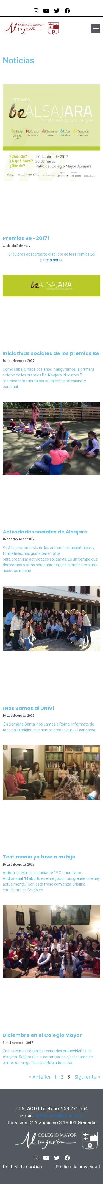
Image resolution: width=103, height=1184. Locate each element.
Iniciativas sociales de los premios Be (51, 353)
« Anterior (40, 1077)
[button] (95, 28)
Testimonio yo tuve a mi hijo (39, 856)
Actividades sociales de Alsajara (45, 531)
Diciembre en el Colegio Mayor (42, 1035)
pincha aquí (50, 260)
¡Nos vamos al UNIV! (28, 708)
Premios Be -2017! (26, 238)
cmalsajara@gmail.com (59, 1115)
